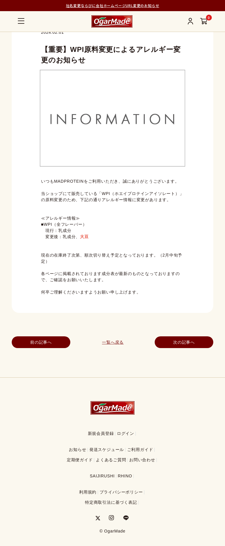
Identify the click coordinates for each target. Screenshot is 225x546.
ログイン (125, 433)
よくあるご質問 (111, 459)
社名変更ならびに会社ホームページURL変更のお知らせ (112, 5)
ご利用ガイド (140, 449)
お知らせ (77, 449)
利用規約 (87, 492)
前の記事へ (41, 342)
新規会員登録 (101, 433)
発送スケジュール (106, 449)
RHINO (125, 476)
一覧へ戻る (112, 342)
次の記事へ (184, 342)
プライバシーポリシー (121, 492)
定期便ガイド (80, 459)
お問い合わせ (142, 459)
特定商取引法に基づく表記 (111, 502)
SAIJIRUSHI (102, 476)
